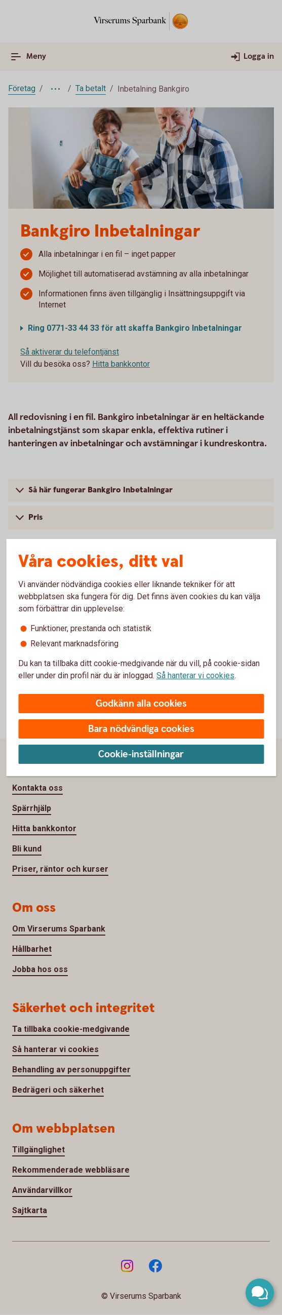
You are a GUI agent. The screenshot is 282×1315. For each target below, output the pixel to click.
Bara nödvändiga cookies (141, 729)
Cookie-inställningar (141, 754)
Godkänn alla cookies (141, 704)
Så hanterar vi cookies (195, 675)
